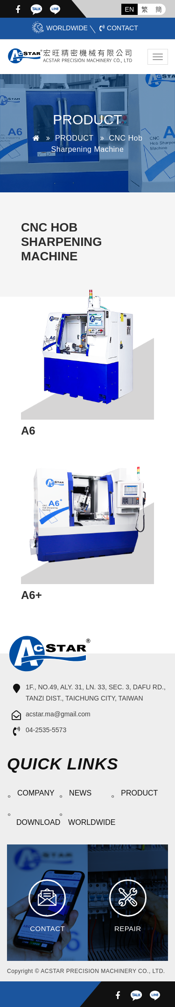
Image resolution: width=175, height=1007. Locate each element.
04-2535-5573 (46, 730)
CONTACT (118, 28)
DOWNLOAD (36, 822)
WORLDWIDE (60, 28)
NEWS (80, 793)
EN (129, 9)
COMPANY (36, 793)
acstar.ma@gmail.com (58, 714)
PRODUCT (74, 138)
